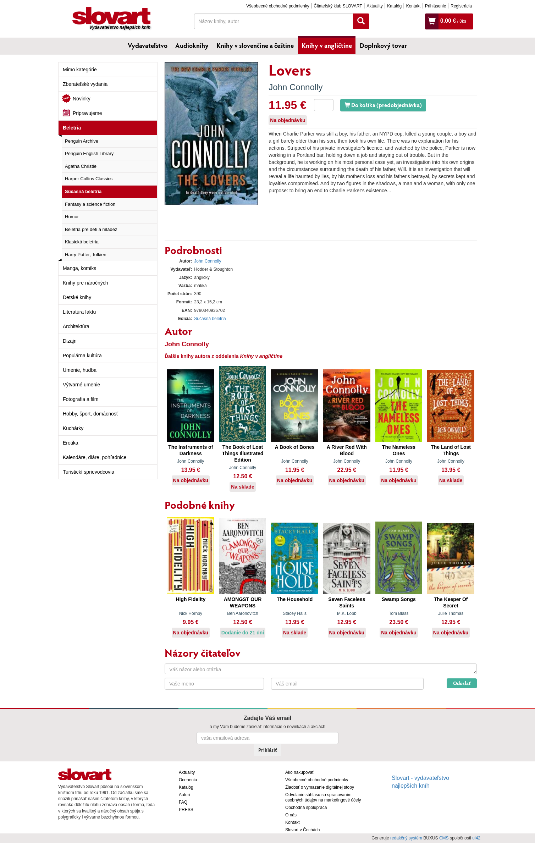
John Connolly (295, 87)
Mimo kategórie (80, 69)
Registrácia (461, 6)
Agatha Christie (80, 166)
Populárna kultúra (82, 355)
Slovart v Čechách (302, 829)
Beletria (72, 128)
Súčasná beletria (83, 191)
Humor (72, 216)
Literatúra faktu (79, 312)
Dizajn (70, 341)
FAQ (183, 802)
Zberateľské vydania (85, 84)
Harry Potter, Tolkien (85, 254)
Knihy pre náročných (85, 283)
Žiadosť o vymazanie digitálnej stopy (319, 787)
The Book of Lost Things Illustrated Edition (243, 453)
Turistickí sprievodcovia (88, 472)
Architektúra (76, 326)
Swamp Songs (399, 599)
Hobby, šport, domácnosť (90, 414)
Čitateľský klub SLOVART (338, 6)
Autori (184, 794)
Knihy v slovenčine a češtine (255, 45)
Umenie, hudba (79, 370)
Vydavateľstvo (147, 45)
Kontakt (413, 6)
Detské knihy (77, 297)
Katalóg (394, 6)
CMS (444, 838)
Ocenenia (188, 779)
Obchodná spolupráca (306, 807)
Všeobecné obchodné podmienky (277, 6)
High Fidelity (190, 599)
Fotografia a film (80, 399)
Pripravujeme (87, 113)
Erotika (70, 443)
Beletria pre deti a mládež (91, 229)
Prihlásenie (435, 6)
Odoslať (461, 683)
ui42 (476, 838)
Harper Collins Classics (88, 178)
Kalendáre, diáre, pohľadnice (94, 457)
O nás (291, 814)
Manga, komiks (79, 268)
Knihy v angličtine (327, 45)
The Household (295, 599)
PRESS (186, 809)
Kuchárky (73, 428)
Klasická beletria (82, 241)
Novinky (81, 98)
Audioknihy (192, 45)
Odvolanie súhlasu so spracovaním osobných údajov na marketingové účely (323, 797)
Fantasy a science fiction (90, 204)
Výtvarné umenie (81, 384)
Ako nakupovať (299, 772)
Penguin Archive (81, 141)
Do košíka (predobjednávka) (383, 105)
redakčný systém (406, 838)
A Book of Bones (295, 447)
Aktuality (374, 6)
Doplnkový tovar (383, 45)
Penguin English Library (89, 153)
